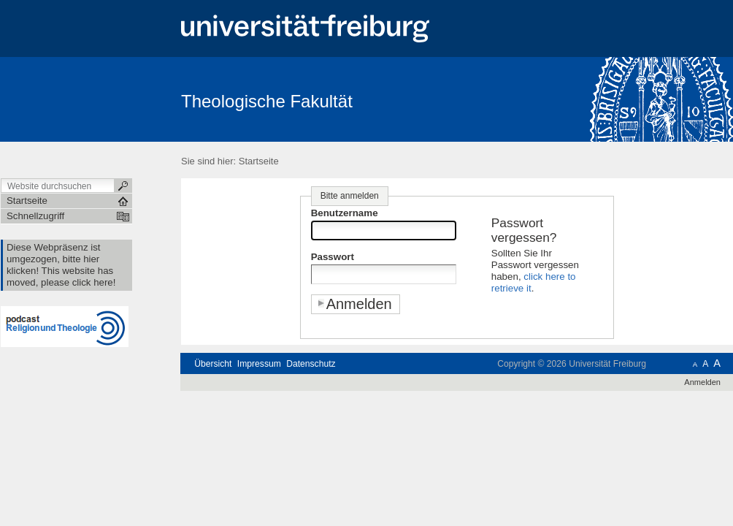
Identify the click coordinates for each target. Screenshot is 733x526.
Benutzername (344, 212)
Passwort (332, 256)
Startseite (259, 161)
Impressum (259, 364)
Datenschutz (310, 364)
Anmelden (702, 382)
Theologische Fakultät (267, 101)
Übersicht (212, 364)
